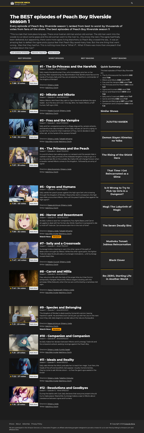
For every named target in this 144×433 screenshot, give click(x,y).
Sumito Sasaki (64, 350)
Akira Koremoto (54, 169)
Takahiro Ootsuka (66, 378)
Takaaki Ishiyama (65, 139)
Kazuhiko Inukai (51, 141)
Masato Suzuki (53, 111)
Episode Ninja (129, 424)
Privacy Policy (36, 424)
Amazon (56, 237)
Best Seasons (87, 58)
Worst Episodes (56, 58)
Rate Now (33, 83)
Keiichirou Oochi (51, 88)
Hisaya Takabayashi (55, 290)
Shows (11, 424)
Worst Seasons (118, 58)
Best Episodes (24, 58)
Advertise (26, 424)
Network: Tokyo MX (39, 53)
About (18, 424)
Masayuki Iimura (54, 205)
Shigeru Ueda (53, 85)
